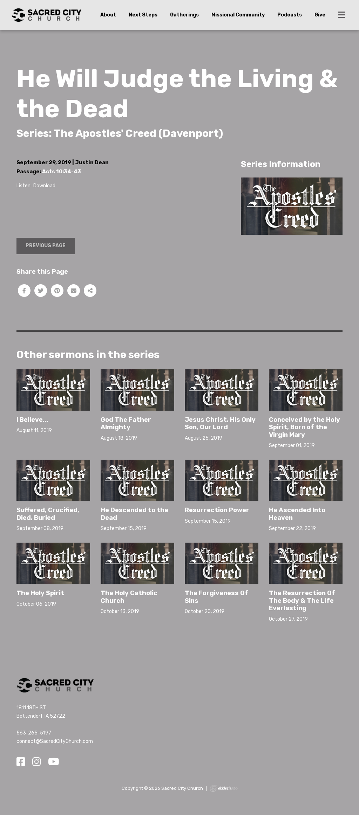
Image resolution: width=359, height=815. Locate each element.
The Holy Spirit (40, 593)
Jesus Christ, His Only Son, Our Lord (220, 423)
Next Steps (143, 15)
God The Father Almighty (126, 423)
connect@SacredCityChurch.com (54, 741)
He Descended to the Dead (134, 514)
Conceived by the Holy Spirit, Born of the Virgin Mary (304, 427)
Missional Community (238, 15)
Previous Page (46, 246)
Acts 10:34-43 (61, 171)
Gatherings (184, 15)
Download (44, 186)
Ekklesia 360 (224, 788)
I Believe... (32, 420)
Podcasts (289, 15)
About (108, 15)
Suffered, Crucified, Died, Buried (47, 514)
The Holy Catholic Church (129, 597)
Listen (23, 186)
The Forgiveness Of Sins (216, 597)
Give (319, 15)
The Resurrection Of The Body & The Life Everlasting (302, 600)
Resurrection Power (217, 510)
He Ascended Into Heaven (297, 514)
